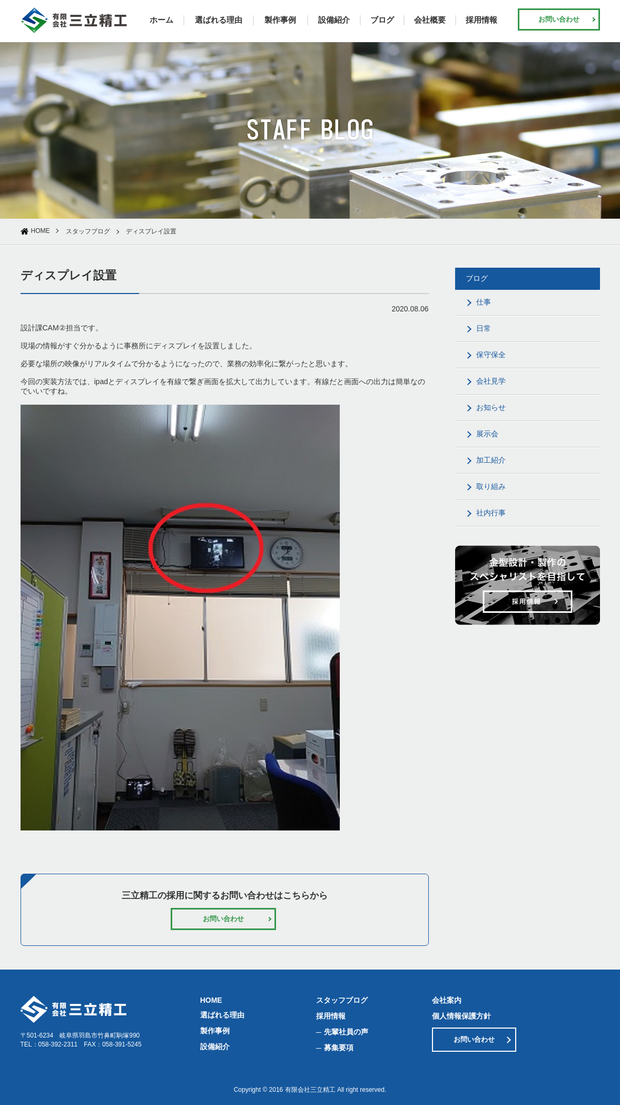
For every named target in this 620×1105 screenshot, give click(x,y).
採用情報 (481, 19)
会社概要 (430, 19)
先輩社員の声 (346, 1032)
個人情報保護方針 (461, 1016)
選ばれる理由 (218, 19)
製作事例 (280, 19)
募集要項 (338, 1047)
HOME (40, 230)
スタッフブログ (88, 231)
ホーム (161, 19)
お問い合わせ (558, 19)
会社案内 (446, 1000)
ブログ (382, 19)
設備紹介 (334, 19)
